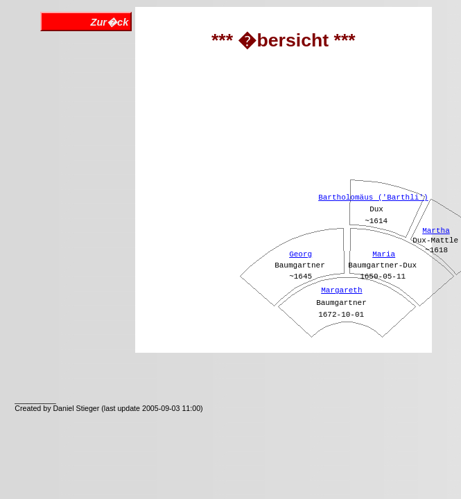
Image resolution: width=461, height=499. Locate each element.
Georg (300, 254)
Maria (383, 254)
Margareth (341, 290)
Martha (436, 231)
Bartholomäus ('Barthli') (373, 197)
